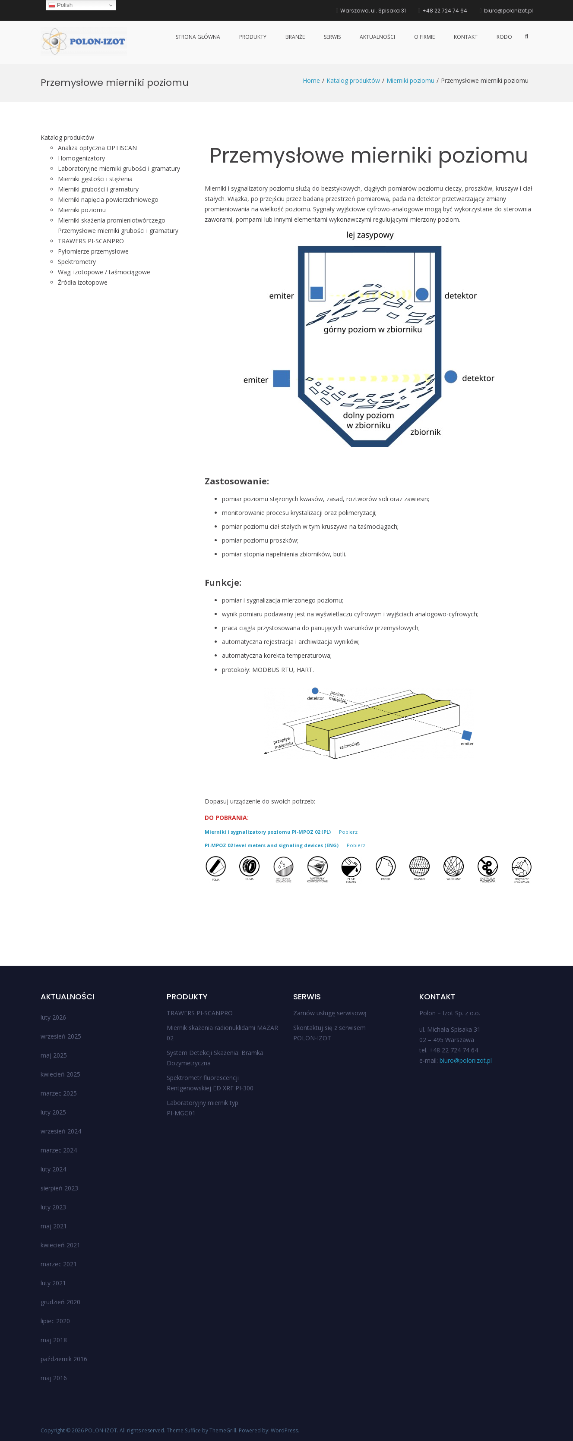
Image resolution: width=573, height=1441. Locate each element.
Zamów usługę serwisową (330, 1013)
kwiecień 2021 (60, 1245)
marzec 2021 (59, 1264)
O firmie (424, 37)
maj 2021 (54, 1226)
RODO (504, 37)
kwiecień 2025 (60, 1074)
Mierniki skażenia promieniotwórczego (111, 220)
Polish (60, 5)
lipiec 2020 (55, 1321)
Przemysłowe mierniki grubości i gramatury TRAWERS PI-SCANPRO (118, 235)
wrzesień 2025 (61, 1036)
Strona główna (198, 37)
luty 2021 (53, 1283)
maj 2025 (54, 1055)
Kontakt (466, 37)
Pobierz (348, 832)
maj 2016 (54, 1378)
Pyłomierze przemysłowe (93, 251)
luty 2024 (53, 1169)
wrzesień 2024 (61, 1131)
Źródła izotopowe (83, 282)
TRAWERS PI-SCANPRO (200, 1013)
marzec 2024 (59, 1150)
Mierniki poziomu (82, 210)
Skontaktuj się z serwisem (329, 1027)
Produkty (252, 37)
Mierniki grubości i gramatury (98, 189)
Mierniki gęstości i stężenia (95, 179)
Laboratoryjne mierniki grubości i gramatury (119, 168)
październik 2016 (64, 1359)
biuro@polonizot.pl (466, 1060)
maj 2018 (54, 1340)
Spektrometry (77, 261)
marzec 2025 (59, 1093)
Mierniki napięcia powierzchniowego (108, 199)
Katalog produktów (67, 137)
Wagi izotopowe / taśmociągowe (104, 272)
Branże (295, 37)
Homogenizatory (81, 158)
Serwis (332, 37)
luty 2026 (53, 1017)
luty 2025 (53, 1112)
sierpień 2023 (59, 1188)
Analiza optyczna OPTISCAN (97, 148)
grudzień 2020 (60, 1302)
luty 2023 (53, 1207)
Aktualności (377, 37)
